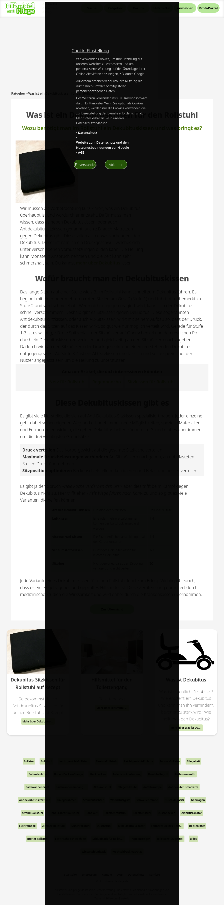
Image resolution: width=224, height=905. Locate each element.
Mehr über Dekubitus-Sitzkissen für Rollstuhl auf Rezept (38, 721)
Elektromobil (27, 826)
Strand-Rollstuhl (32, 813)
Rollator (29, 761)
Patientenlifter (37, 774)
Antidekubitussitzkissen (34, 800)
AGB (81, 152)
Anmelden (185, 8)
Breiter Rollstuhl (37, 839)
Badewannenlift (185, 774)
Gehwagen (198, 800)
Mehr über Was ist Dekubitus (186, 728)
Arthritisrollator (191, 813)
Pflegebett (193, 761)
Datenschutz (87, 132)
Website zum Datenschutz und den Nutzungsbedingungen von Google (102, 144)
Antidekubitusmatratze (183, 787)
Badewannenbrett (37, 787)
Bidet (193, 839)
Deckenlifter (197, 826)
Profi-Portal (208, 8)
